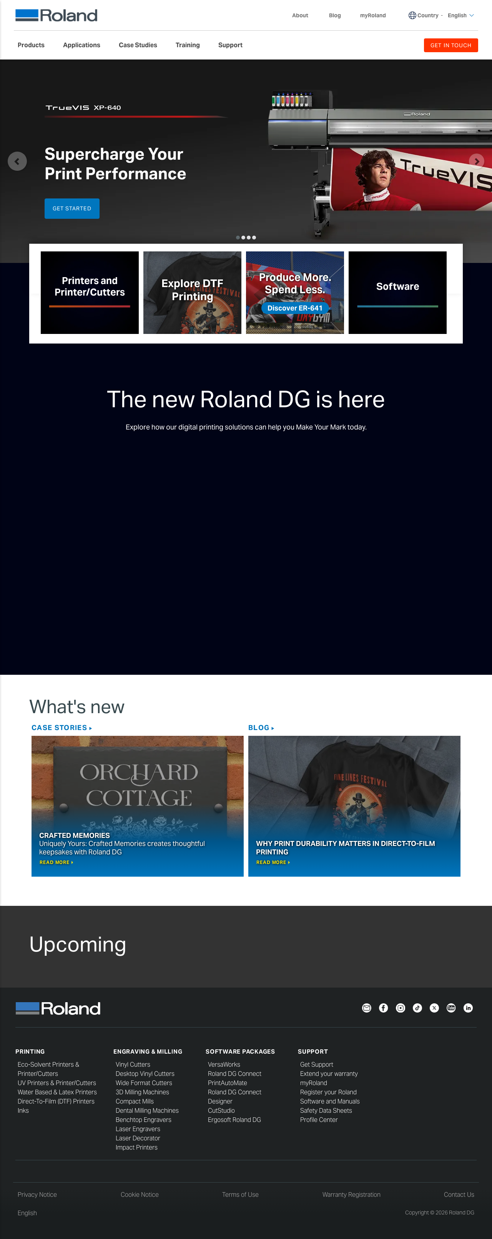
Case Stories (59, 727)
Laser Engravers (138, 1129)
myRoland (313, 1083)
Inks (23, 1111)
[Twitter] (434, 1007)
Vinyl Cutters (133, 1065)
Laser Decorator (138, 1138)
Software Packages (240, 1051)
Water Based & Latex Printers (57, 1092)
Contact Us (459, 1195)
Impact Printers (137, 1147)
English (27, 1213)
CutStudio (221, 1111)
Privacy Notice (37, 1195)
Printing (30, 1051)
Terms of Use (240, 1195)
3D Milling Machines (142, 1092)
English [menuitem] (461, 15)
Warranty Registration (351, 1195)
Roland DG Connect (234, 1074)
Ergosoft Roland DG (234, 1120)
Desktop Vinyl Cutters (145, 1074)
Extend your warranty (329, 1074)
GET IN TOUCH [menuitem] (451, 45)
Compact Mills (135, 1101)
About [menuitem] (304, 15)
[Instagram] (400, 1007)
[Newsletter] (366, 1007)
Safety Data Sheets (326, 1111)
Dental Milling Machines (147, 1111)
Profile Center (319, 1120)
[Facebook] (383, 1007)
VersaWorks (224, 1065)
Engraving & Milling (147, 1051)
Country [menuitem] (428, 15)
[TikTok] (417, 1007)
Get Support (316, 1065)
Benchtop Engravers (143, 1120)
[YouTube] (451, 1007)
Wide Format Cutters (144, 1083)
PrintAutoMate (227, 1083)
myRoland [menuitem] (373, 15)
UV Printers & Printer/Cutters (57, 1083)
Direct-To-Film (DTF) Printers (56, 1101)
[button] (17, 161)
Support (313, 1051)
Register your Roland (328, 1092)
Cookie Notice (140, 1195)
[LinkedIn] (468, 1007)
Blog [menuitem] (335, 15)
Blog (258, 727)
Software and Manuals (330, 1101)
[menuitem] (35, 45)
